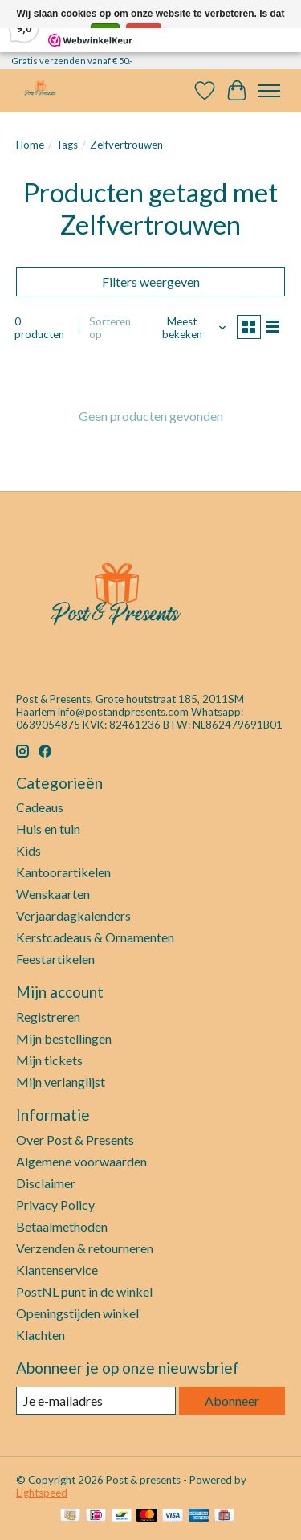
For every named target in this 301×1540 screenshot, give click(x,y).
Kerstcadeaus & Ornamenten (95, 937)
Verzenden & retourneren (84, 1248)
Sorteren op (110, 328)
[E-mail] (96, 1401)
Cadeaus (39, 807)
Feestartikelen (55, 958)
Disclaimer (45, 1183)
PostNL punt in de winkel (84, 1291)
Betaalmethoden (62, 1226)
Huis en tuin (48, 828)
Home (30, 144)
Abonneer (232, 1400)
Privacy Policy (55, 1204)
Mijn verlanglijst (60, 1081)
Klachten (40, 1334)
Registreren (48, 1016)
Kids (28, 850)
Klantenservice (57, 1269)
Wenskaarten (53, 893)
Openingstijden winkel (77, 1313)
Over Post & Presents (75, 1139)
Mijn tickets (49, 1060)
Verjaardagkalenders (73, 915)
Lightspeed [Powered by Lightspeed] (41, 1492)
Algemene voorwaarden (81, 1161)
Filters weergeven (151, 281)
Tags (67, 144)
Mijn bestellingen (64, 1038)
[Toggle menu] (269, 91)
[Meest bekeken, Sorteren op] (188, 328)
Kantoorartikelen (63, 872)
